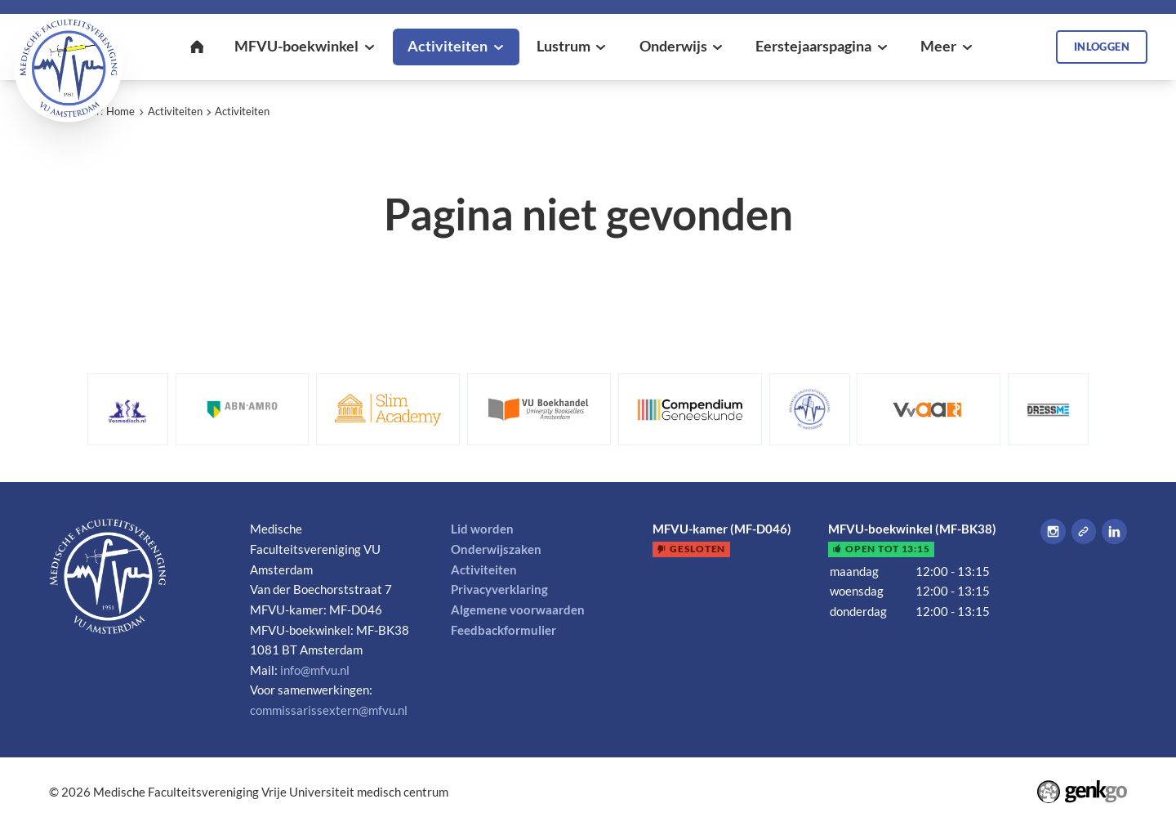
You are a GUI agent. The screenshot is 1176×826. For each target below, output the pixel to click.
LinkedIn (1114, 531)
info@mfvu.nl (315, 670)
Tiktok (1084, 531)
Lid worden (482, 528)
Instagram (1053, 531)
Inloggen (1101, 46)
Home (120, 111)
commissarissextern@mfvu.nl (329, 710)
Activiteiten (175, 111)
